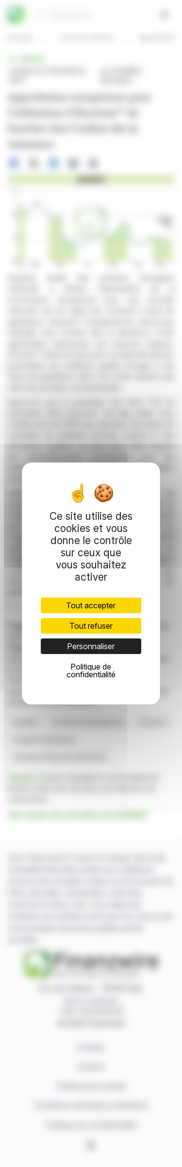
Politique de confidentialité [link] (91, 670)
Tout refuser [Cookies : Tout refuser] (91, 626)
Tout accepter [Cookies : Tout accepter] (91, 605)
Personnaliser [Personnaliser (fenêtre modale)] (91, 646)
